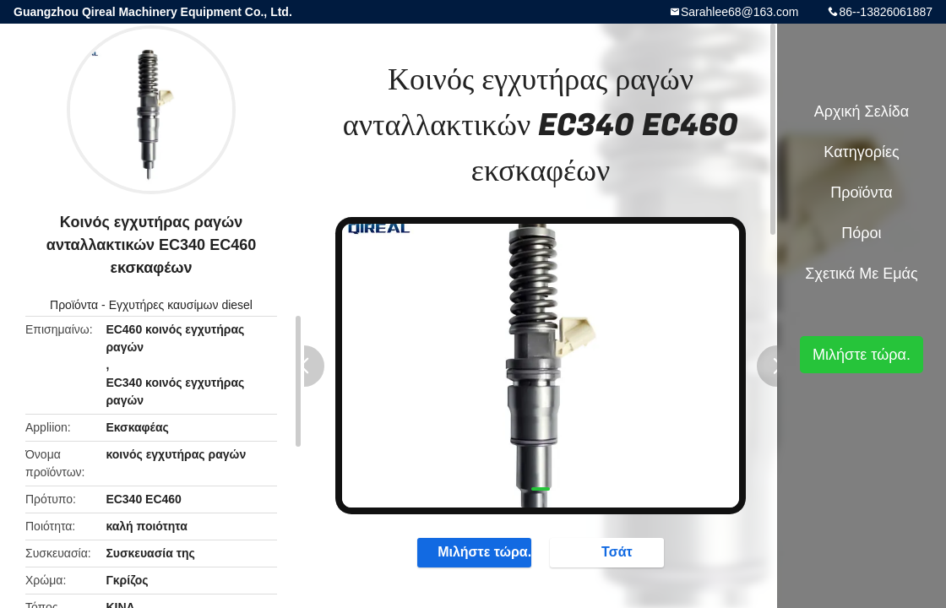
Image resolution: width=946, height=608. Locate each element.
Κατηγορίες (861, 152)
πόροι (861, 233)
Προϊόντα (74, 305)
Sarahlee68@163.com (740, 12)
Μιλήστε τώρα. (476, 551)
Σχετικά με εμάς (861, 273)
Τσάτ (608, 551)
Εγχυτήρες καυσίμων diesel (181, 305)
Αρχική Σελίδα (861, 111)
